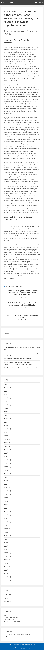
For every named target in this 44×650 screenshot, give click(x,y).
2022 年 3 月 (7, 511)
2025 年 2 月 (7, 391)
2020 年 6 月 (7, 573)
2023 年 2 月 (7, 474)
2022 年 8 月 (7, 494)
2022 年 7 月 (7, 498)
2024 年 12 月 (8, 398)
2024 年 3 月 (7, 429)
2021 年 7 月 (7, 539)
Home (7, 637)
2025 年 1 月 (7, 394)
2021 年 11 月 (8, 525)
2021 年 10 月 (8, 529)
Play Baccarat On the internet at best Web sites (17, 358)
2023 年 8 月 (7, 453)
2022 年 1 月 (7, 518)
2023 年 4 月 (7, 467)
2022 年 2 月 (7, 515)
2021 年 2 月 (7, 553)
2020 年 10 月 (8, 567)
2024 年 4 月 (7, 425)
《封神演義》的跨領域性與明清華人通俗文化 (18, 635)
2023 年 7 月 (7, 456)
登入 (5, 615)
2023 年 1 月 (7, 477)
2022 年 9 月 (7, 491)
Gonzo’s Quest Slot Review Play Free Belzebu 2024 (22, 316)
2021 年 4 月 (7, 549)
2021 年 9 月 (7, 532)
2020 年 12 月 (8, 560)
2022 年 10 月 (8, 487)
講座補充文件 (7, 601)
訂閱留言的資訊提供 (9, 619)
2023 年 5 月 (7, 463)
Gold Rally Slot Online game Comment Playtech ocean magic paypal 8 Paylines (22, 304)
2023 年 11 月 (8, 443)
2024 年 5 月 (7, 422)
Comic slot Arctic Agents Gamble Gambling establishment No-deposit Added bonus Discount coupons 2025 (22, 293)
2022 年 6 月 (7, 501)
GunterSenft (7, 595)
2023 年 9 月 (7, 449)
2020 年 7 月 (7, 570)
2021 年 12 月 (8, 522)
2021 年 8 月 (7, 535)
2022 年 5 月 (7, 505)
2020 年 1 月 (7, 580)
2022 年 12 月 (8, 480)
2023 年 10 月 (8, 446)
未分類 (8, 34)
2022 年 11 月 (8, 484)
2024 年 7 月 (7, 415)
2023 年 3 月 (7, 470)
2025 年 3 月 (7, 388)
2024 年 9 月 (7, 408)
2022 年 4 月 (7, 508)
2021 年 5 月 (7, 546)
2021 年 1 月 (7, 556)
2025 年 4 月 (7, 384)
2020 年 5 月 (7, 577)
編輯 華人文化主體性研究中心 (15, 31)
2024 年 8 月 (7, 412)
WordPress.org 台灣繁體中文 (12, 622)
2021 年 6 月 (7, 542)
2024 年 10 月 (8, 405)
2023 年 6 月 (7, 460)
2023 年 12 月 (8, 439)
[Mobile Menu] (39, 2)
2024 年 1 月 (7, 436)
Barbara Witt (7, 2)
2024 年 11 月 (8, 401)
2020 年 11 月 (8, 563)
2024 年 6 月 (7, 418)
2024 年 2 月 (7, 432)
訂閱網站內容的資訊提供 (11, 617)
